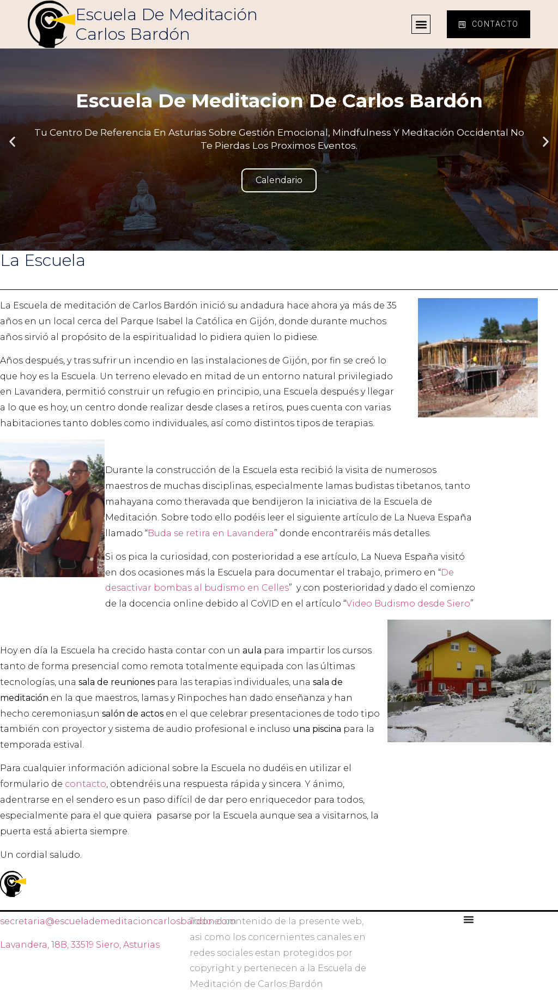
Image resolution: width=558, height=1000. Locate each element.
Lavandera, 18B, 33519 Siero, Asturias (80, 945)
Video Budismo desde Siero (408, 603)
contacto (85, 784)
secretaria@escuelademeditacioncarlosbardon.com (118, 921)
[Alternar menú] (468, 919)
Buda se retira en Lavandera (211, 533)
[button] (420, 24)
